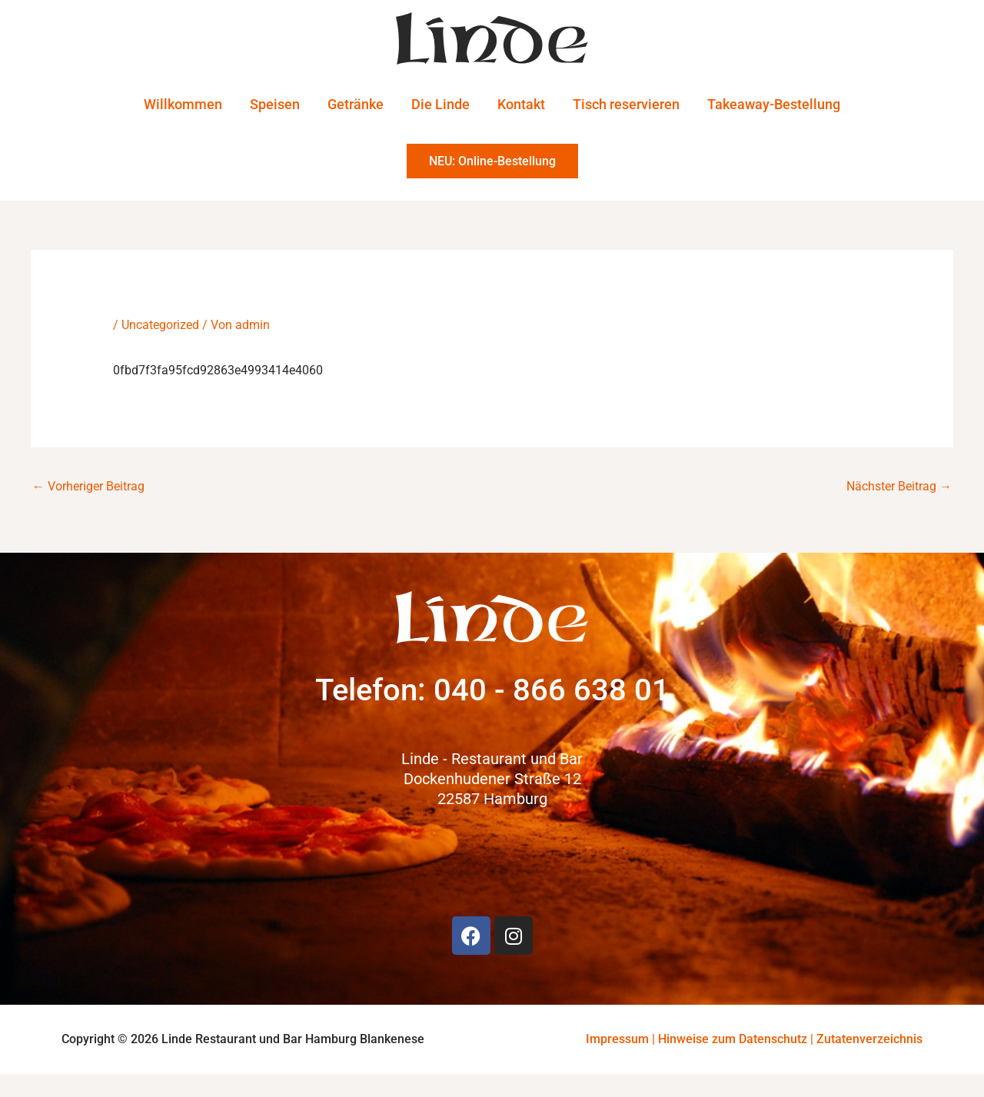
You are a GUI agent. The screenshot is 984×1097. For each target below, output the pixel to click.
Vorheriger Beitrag (88, 485)
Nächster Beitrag (899, 485)
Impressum (617, 1039)
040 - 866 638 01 (552, 690)
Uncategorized (160, 324)
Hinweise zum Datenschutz (732, 1039)
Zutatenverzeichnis (869, 1039)
